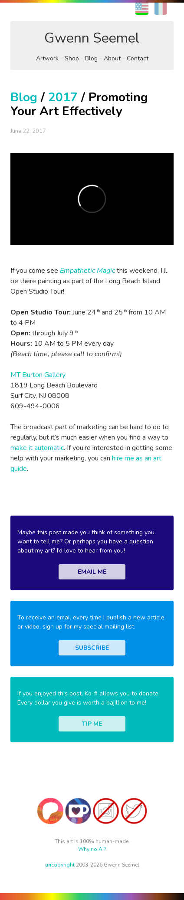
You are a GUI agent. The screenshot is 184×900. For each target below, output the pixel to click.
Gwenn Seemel (92, 38)
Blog (91, 58)
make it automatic (37, 448)
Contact (137, 58)
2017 (63, 97)
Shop (72, 58)
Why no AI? (92, 849)
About (112, 58)
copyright (60, 864)
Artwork (47, 58)
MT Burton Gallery (38, 375)
